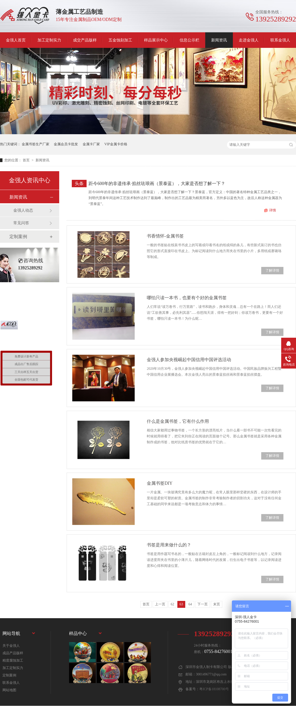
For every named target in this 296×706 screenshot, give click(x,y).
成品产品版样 (12, 653)
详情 (272, 210)
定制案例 (18, 236)
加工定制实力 (49, 40)
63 (181, 604)
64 (190, 604)
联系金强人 (280, 40)
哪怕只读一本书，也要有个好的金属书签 (187, 297)
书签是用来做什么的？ (169, 544)
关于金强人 (11, 646)
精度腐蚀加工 (12, 660)
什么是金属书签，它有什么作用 (178, 421)
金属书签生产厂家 (35, 144)
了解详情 (272, 270)
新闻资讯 (219, 40)
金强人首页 (16, 40)
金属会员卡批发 (66, 144)
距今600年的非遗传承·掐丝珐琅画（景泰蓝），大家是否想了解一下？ (157, 183)
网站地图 (9, 690)
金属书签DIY (159, 483)
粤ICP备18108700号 (214, 689)
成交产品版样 (85, 40)
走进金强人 (249, 40)
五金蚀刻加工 (120, 40)
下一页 (202, 604)
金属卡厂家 (91, 144)
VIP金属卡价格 (115, 144)
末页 (216, 604)
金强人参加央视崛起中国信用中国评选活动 (189, 359)
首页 (27, 160)
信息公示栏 (189, 40)
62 (172, 604)
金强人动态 (23, 210)
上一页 (160, 604)
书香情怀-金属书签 (165, 236)
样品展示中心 (156, 40)
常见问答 (21, 223)
